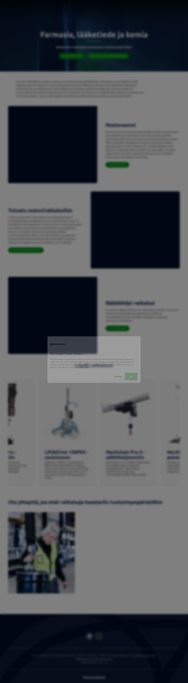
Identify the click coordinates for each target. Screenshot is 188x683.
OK (131, 358)
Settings (118, 358)
